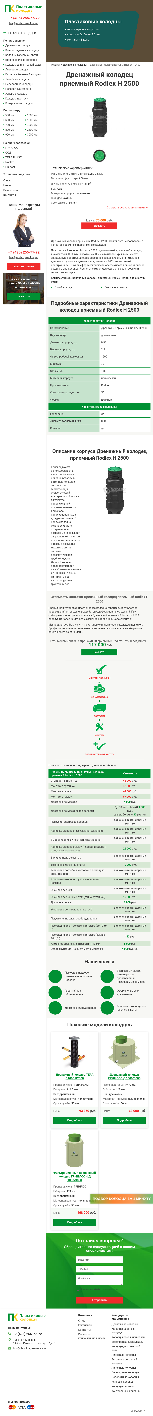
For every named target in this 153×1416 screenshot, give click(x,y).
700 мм (9, 125)
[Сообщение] (99, 1280)
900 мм (9, 134)
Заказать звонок (24, 266)
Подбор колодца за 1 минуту (122, 1199)
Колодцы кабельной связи (21, 55)
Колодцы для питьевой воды (23, 64)
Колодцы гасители (16, 98)
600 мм (9, 120)
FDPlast (10, 167)
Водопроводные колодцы (21, 59)
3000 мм (32, 134)
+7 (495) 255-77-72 (24, 18)
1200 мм (32, 120)
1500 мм (32, 125)
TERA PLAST (13, 157)
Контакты (9, 195)
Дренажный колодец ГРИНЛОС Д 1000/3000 (124, 1076)
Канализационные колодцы (22, 50)
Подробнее (74, 1120)
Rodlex (9, 162)
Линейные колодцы (17, 79)
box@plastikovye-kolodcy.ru (23, 23)
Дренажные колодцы (18, 45)
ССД (8, 152)
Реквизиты (10, 190)
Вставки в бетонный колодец (23, 74)
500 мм (9, 115)
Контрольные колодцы (19, 103)
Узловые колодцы (16, 93)
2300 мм (32, 129)
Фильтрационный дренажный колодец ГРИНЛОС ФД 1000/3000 (74, 1176)
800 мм (9, 129)
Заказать (99, 225)
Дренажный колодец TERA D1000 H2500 (74, 1076)
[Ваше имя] (99, 1259)
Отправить (99, 1300)
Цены (7, 185)
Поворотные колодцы (18, 88)
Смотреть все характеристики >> (127, 207)
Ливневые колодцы (17, 69)
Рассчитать (24, 296)
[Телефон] (99, 1269)
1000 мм (32, 115)
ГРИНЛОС (11, 147)
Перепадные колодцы (19, 84)
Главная (55, 65)
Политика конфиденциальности (92, 1336)
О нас (7, 180)
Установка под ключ (16, 174)
